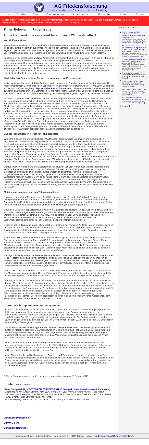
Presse (36, 14)
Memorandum (104, 14)
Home (7, 14)
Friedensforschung (79, 14)
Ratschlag (21, 14)
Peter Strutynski (71, 20)
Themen (139, 14)
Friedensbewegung (55, 14)
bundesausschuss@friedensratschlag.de (114, 436)
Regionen (124, 14)
